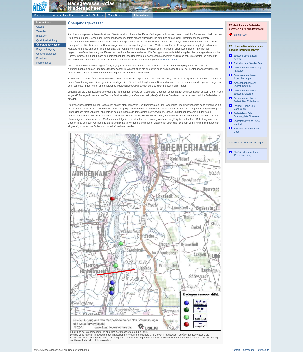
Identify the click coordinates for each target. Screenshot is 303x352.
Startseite (40, 15)
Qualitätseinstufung (46, 40)
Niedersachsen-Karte (63, 15)
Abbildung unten (168, 59)
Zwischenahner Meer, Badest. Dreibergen (244, 92)
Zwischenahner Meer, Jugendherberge (244, 77)
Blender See (240, 34)
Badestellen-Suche (90, 15)
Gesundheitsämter (46, 53)
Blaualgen (41, 35)
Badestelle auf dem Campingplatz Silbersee (246, 115)
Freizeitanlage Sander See (247, 63)
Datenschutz (262, 350)
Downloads (42, 58)
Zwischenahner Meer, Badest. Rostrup (244, 85)
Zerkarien (41, 31)
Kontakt (236, 350)
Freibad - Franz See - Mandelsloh (244, 107)
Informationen (142, 15)
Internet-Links (43, 62)
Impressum (248, 350)
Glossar (40, 26)
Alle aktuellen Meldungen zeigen (246, 142)
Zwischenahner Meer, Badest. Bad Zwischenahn (247, 100)
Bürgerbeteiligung (45, 49)
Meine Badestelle (118, 15)
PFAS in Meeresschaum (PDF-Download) (246, 154)
